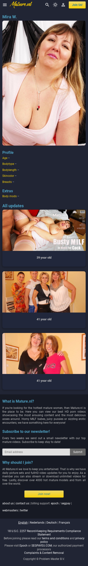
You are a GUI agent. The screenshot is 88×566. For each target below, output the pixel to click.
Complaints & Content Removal (44, 553)
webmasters (10, 510)
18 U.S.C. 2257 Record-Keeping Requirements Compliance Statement (44, 532)
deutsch (51, 522)
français (64, 522)
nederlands (37, 522)
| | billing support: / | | (37, 507)
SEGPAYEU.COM (41, 545)
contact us (22, 503)
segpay (65, 503)
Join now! (44, 494)
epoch (55, 503)
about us (8, 503)
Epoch (23, 545)
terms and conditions (55, 538)
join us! (77, 5)
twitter (24, 510)
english (23, 522)
